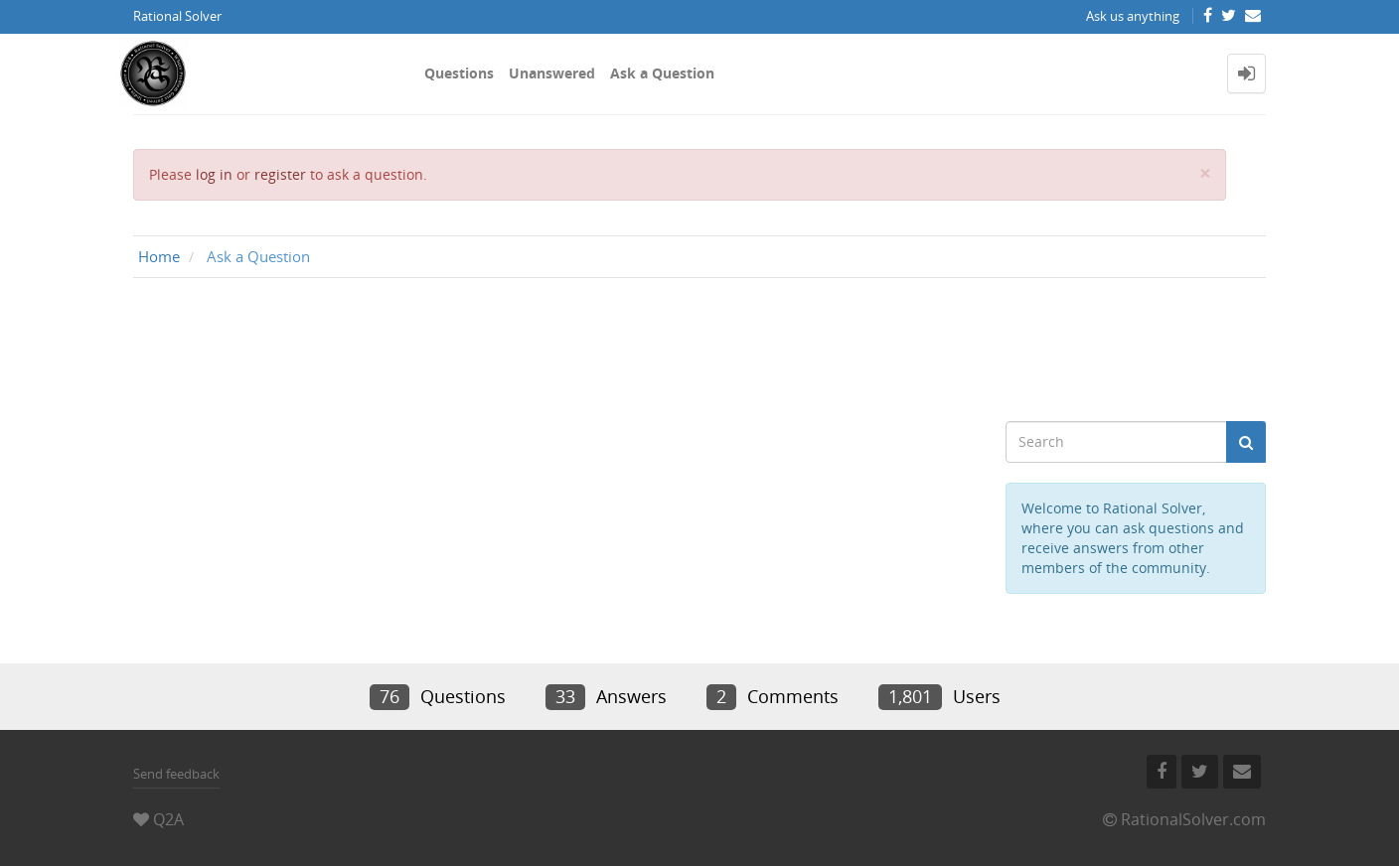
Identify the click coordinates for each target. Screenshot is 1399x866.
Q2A (168, 819)
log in (214, 174)
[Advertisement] (699, 349)
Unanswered (552, 73)
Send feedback (176, 774)
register (280, 174)
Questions (459, 73)
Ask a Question (662, 73)
